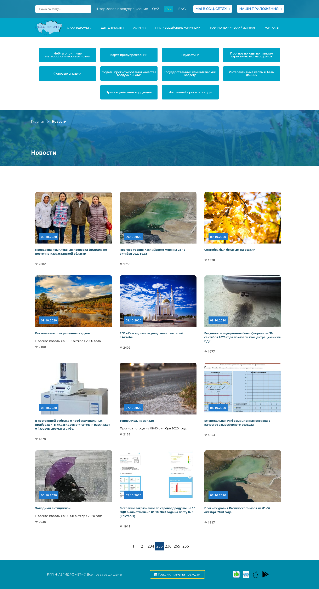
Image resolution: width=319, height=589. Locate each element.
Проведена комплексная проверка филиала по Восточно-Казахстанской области (71, 252)
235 (159, 546)
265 (177, 546)
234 (151, 546)
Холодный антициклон (53, 508)
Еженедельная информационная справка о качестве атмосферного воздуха (237, 423)
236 (168, 546)
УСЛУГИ (139, 27)
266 (185, 546)
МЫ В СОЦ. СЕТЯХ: (212, 9)
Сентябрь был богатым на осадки (230, 250)
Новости (59, 121)
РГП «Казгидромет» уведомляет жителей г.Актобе (151, 335)
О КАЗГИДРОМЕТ (79, 27)
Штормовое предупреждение (120, 9)
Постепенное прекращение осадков (62, 333)
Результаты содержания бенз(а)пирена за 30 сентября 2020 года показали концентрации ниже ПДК (242, 337)
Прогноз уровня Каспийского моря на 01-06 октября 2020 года (237, 510)
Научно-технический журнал (232, 27)
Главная (37, 121)
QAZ (155, 9)
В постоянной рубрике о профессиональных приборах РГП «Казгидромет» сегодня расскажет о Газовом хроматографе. (72, 424)
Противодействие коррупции (177, 27)
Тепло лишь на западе (137, 421)
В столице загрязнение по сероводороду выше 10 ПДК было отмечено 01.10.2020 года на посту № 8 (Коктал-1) (157, 512)
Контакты (271, 27)
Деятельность (112, 27)
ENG (182, 9)
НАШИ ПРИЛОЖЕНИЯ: (260, 9)
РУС (168, 9)
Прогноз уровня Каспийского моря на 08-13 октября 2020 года (153, 252)
